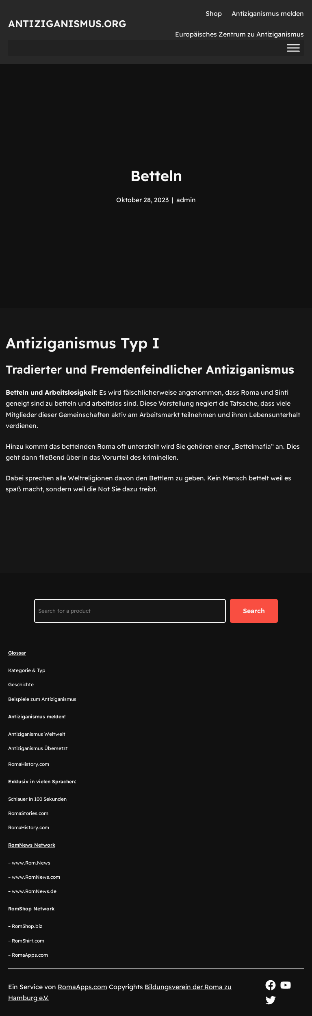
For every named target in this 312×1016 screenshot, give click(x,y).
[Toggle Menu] (293, 48)
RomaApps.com (82, 987)
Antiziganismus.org (67, 23)
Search (254, 611)
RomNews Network (31, 845)
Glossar (17, 653)
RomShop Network (31, 909)
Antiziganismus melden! (36, 716)
